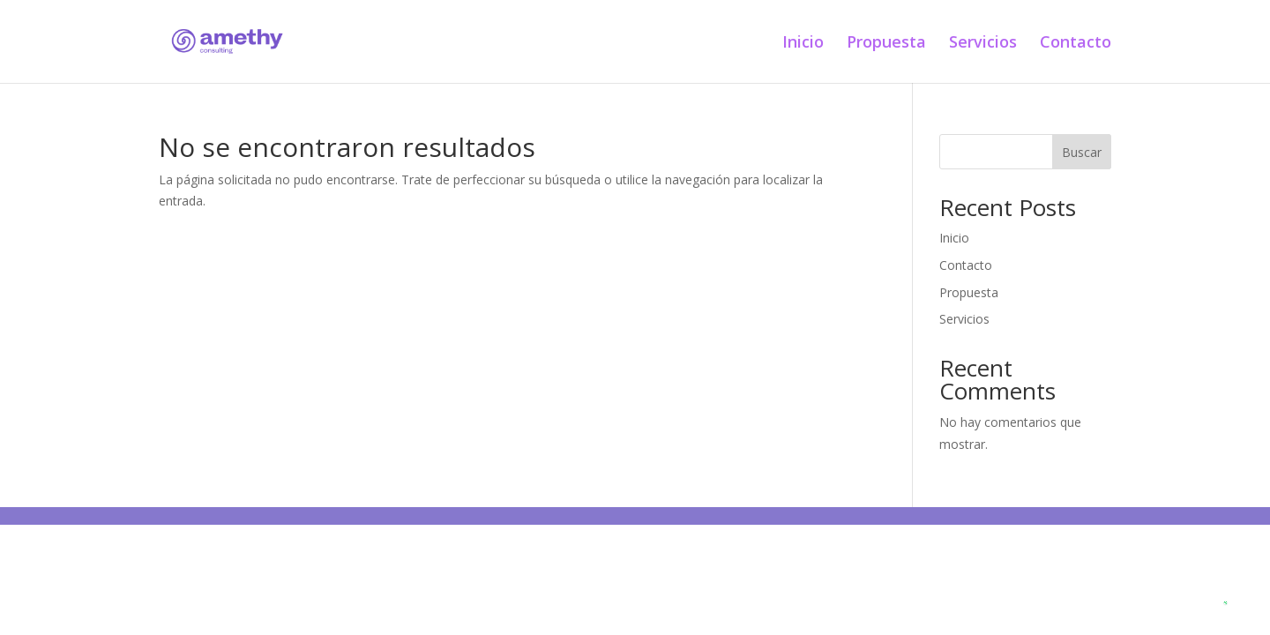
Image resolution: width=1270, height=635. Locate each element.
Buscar (1082, 152)
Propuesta (886, 43)
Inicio (803, 43)
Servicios (983, 43)
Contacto (1075, 43)
